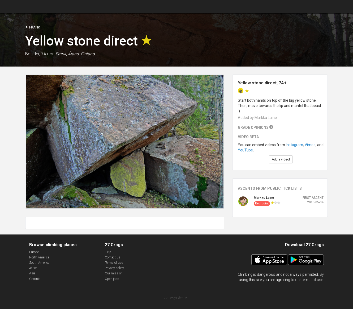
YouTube (245, 150)
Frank (32, 27)
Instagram (294, 145)
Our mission (114, 273)
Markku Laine (264, 198)
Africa (33, 268)
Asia (32, 273)
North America (39, 257)
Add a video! (281, 159)
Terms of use (114, 263)
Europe (34, 252)
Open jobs (112, 279)
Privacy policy (114, 268)
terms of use (312, 280)
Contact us (112, 257)
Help (108, 252)
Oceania (34, 279)
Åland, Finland (81, 53)
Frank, (61, 53)
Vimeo (310, 145)
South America (39, 263)
